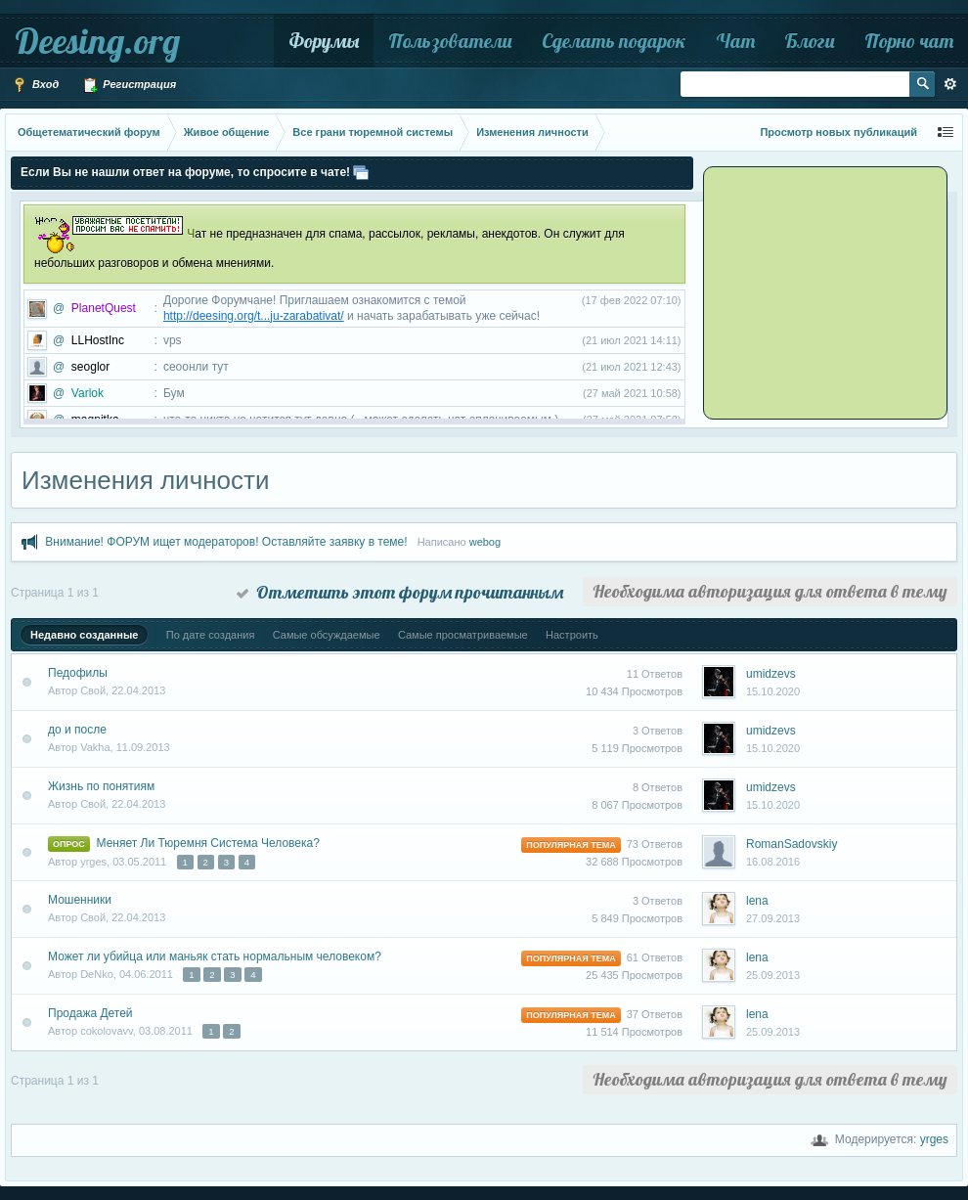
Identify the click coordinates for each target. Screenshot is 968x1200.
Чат (735, 40)
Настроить (572, 635)
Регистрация (129, 85)
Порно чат (908, 40)
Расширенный (950, 84)
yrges (934, 1139)
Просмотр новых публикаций (838, 132)
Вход (35, 85)
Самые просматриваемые (463, 635)
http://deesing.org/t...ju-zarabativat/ (253, 316)
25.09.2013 (773, 975)
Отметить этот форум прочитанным (400, 592)
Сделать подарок (614, 40)
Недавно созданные (84, 635)
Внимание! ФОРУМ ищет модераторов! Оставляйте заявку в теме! (226, 542)
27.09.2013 (773, 918)
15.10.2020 (773, 691)
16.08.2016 (773, 861)
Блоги (809, 40)
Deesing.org (97, 41)
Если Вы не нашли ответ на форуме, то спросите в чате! (185, 172)
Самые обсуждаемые (326, 635)
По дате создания (210, 635)
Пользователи (450, 40)
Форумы (323, 40)
